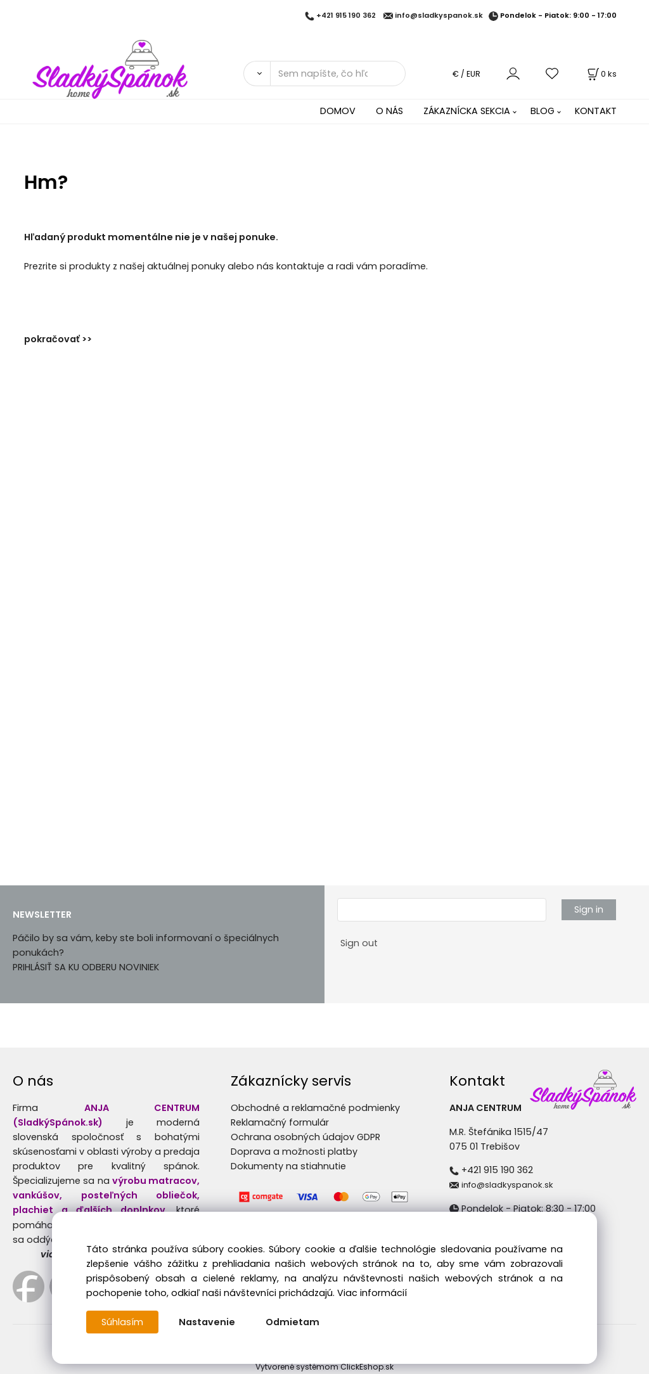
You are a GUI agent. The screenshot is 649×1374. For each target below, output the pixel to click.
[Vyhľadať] (256, 73)
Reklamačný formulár (280, 1122)
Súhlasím (122, 1322)
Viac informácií (372, 1293)
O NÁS (389, 111)
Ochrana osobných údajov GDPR (305, 1137)
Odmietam (292, 1322)
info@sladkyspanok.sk (439, 16)
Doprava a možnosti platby (294, 1151)
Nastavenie (207, 1322)
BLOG (542, 111)
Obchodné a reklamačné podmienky (315, 1107)
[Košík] (601, 74)
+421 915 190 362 (346, 16)
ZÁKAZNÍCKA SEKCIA (466, 111)
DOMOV (338, 111)
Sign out (359, 943)
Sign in (588, 909)
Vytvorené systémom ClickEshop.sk (324, 1366)
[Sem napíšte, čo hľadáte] (338, 73)
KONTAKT (596, 111)
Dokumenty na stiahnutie (288, 1166)
